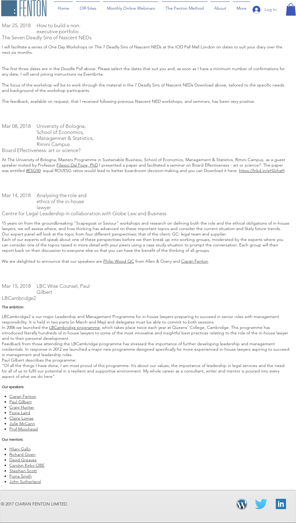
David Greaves (23, 460)
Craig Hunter (21, 407)
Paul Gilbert (20, 401)
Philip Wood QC (118, 261)
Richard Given (22, 454)
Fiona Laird (19, 412)
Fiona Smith (20, 476)
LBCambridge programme (74, 327)
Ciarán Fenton (194, 261)
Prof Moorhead (23, 429)
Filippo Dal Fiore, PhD (77, 165)
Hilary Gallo (20, 449)
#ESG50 (33, 170)
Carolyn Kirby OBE (26, 465)
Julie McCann (22, 423)
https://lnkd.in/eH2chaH (262, 170)
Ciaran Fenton (22, 396)
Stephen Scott (23, 470)
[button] (291, 9)
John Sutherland (25, 481)
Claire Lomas (21, 418)
